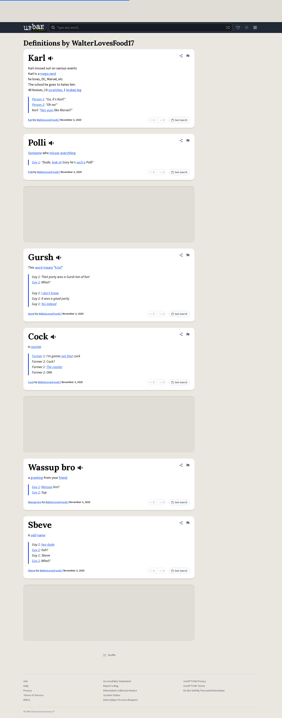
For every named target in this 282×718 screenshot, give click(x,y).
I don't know (50, 293)
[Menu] (255, 27)
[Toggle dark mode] (246, 27)
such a (80, 162)
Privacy (27, 691)
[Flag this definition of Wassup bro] (188, 465)
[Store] (238, 27)
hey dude (48, 544)
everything (68, 153)
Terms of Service (33, 695)
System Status (111, 695)
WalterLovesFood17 (48, 120)
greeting (37, 477)
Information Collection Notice (120, 691)
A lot (58, 267)
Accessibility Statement (117, 681)
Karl (30, 120)
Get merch (179, 120)
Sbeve (32, 571)
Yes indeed (48, 304)
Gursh (31, 314)
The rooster (54, 367)
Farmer (37, 356)
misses (55, 153)
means (48, 267)
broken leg (73, 90)
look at (57, 162)
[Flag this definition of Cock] (188, 334)
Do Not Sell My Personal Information (204, 691)
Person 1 (38, 99)
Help (26, 686)
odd (33, 535)
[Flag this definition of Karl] (188, 56)
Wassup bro (34, 502)
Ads (25, 681)
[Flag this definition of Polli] (188, 140)
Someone (35, 153)
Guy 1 (36, 162)
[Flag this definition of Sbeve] (188, 523)
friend (63, 477)
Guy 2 (36, 282)
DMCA (26, 700)
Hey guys (47, 110)
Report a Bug (110, 686)
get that (67, 356)
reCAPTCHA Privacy (194, 681)
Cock (31, 382)
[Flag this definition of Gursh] (188, 255)
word (39, 267)
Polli (30, 172)
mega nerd (48, 73)
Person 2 (38, 104)
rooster (36, 346)
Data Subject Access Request (120, 700)
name (41, 535)
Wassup (46, 487)
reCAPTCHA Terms (194, 686)
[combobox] (140, 27)
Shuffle (109, 655)
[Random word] (227, 27)
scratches (55, 90)
